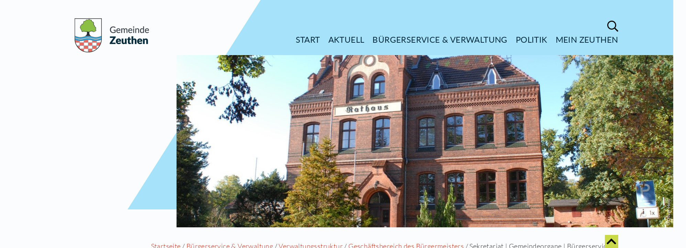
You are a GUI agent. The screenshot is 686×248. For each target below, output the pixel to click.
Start (308, 39)
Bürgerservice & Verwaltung (439, 39)
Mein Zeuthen (587, 39)
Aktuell (346, 39)
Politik (531, 39)
